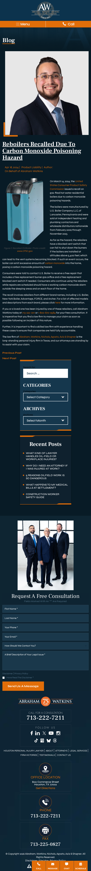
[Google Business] (42, 741)
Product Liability (31, 167)
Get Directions (45, 788)
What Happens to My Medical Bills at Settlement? (47, 486)
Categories (29, 391)
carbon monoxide (55, 263)
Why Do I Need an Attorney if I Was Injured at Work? (47, 467)
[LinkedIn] (37, 733)
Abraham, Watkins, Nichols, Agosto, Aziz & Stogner (47, 336)
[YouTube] (51, 733)
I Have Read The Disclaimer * (20, 678)
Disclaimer (7, 674)
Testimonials (47, 755)
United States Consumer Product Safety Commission (68, 185)
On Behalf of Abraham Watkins (24, 171)
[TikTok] (36, 741)
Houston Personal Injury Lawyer (24, 751)
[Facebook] (32, 733)
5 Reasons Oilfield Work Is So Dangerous (45, 477)
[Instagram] (58, 733)
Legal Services (78, 751)
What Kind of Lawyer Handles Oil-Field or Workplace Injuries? (41, 456)
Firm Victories (28, 755)
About (49, 751)
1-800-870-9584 (47, 312)
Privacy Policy (21, 674)
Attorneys (61, 751)
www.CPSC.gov (25, 251)
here (57, 302)
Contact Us (64, 755)
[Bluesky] (48, 741)
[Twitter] (44, 733)
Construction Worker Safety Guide (42, 496)
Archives (28, 414)
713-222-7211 (28, 312)
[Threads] (55, 741)
